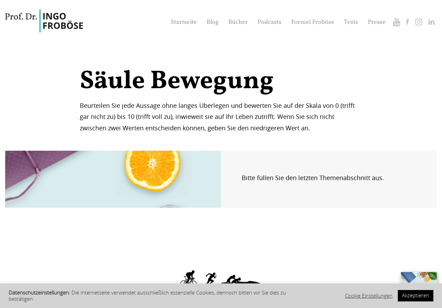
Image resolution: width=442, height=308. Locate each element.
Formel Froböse (312, 22)
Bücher (238, 22)
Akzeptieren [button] (415, 295)
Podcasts (269, 22)
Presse (377, 22)
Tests (351, 22)
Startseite (184, 22)
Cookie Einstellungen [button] (369, 296)
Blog (212, 22)
